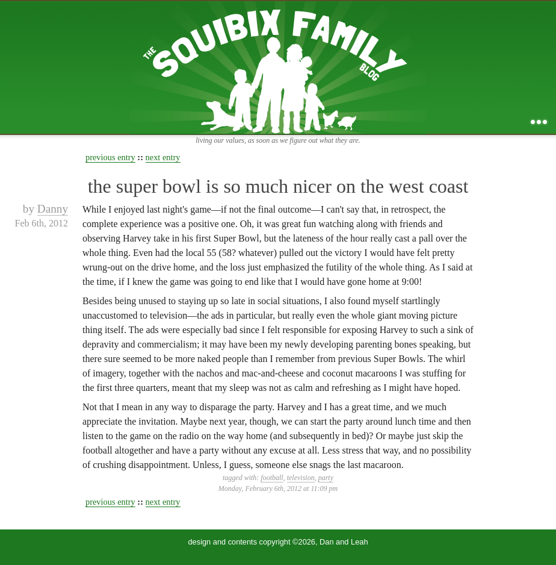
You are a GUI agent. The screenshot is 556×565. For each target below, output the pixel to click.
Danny (52, 208)
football (272, 477)
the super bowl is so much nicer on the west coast (278, 186)
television (301, 477)
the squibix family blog (278, 67)
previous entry (110, 157)
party (325, 477)
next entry (163, 157)
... (539, 122)
